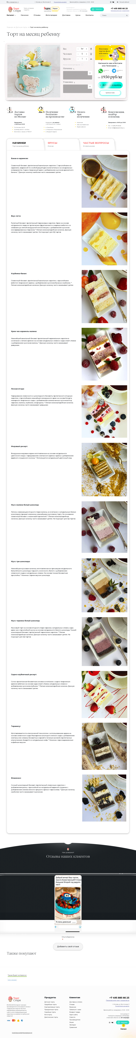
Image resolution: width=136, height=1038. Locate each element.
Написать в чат (103, 71)
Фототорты (48, 1015)
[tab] (25, 145)
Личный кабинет (123, 2)
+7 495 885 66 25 (119, 8)
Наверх (124, 1027)
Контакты (90, 15)
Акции (71, 1022)
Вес (65, 48)
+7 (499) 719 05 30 (116, 125)
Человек (67, 54)
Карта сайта (73, 1015)
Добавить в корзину (110, 85)
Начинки (24, 15)
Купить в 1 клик (110, 92)
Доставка (66, 15)
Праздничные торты (51, 1009)
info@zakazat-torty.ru (118, 128)
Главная (10, 27)
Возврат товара (74, 1012)
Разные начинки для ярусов (71, 64)
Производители (74, 1020)
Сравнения (73, 1027)
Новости (72, 1017)
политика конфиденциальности (22, 1032)
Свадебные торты (50, 1004)
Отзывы (37, 15)
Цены (77, 15)
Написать (97, 9)
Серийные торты (50, 1012)
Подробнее (102, 56)
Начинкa (68, 68)
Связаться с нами (75, 1009)
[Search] (112, 15)
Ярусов (67, 59)
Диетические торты (51, 1017)
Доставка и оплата (75, 1002)
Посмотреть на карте (60, 2)
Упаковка (69, 82)
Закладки (72, 1025)
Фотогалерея (51, 15)
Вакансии (72, 1007)
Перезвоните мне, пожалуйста (120, 10)
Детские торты (21, 27)
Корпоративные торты (52, 1007)
